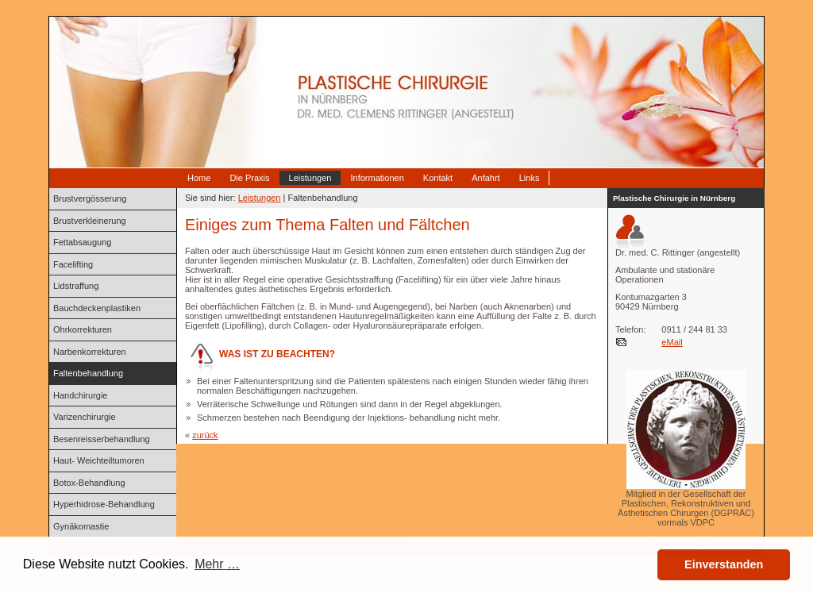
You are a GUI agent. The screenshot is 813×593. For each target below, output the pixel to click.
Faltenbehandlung (88, 373)
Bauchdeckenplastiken (97, 308)
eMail (671, 342)
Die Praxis (249, 178)
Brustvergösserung (89, 198)
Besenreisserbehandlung (101, 439)
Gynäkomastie (81, 526)
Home (198, 178)
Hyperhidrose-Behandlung (104, 504)
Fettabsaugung (82, 242)
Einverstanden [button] (723, 564)
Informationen (376, 178)
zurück (205, 435)
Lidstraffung (75, 286)
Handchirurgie (80, 395)
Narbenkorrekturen (89, 351)
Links (529, 178)
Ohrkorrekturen (82, 329)
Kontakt (438, 178)
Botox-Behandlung (89, 482)
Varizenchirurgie (84, 417)
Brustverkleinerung (89, 220)
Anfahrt (485, 178)
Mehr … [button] (217, 564)
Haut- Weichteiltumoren (98, 460)
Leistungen (310, 178)
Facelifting (73, 264)
